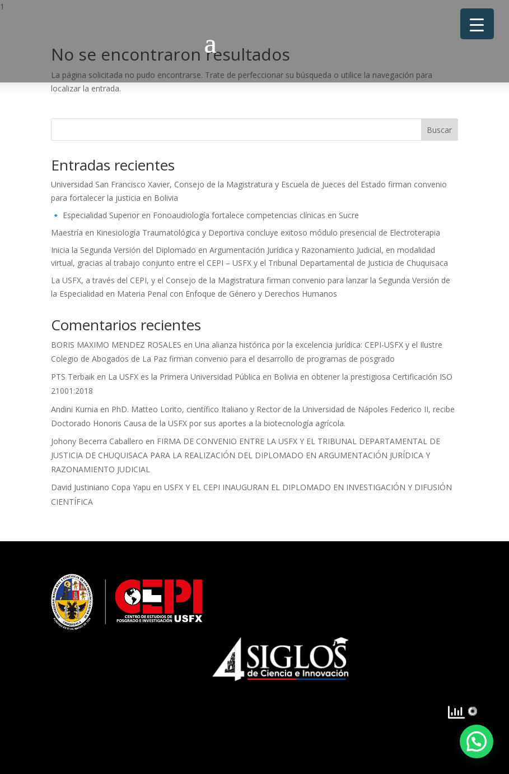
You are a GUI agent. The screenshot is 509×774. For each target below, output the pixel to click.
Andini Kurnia (74, 409)
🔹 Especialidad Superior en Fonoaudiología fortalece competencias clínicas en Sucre (205, 215)
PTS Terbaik (73, 376)
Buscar (439, 130)
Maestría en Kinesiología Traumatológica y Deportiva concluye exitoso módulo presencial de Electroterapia (245, 232)
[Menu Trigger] (477, 23)
